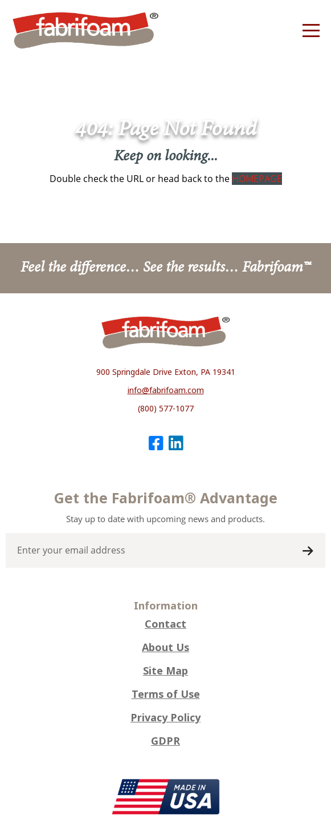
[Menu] (311, 31)
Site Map (165, 671)
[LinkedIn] (176, 443)
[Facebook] (156, 443)
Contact (165, 624)
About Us (165, 647)
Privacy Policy (165, 717)
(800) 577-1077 (166, 408)
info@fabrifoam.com (166, 390)
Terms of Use (166, 694)
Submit (307, 551)
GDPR (165, 741)
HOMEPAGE (257, 178)
